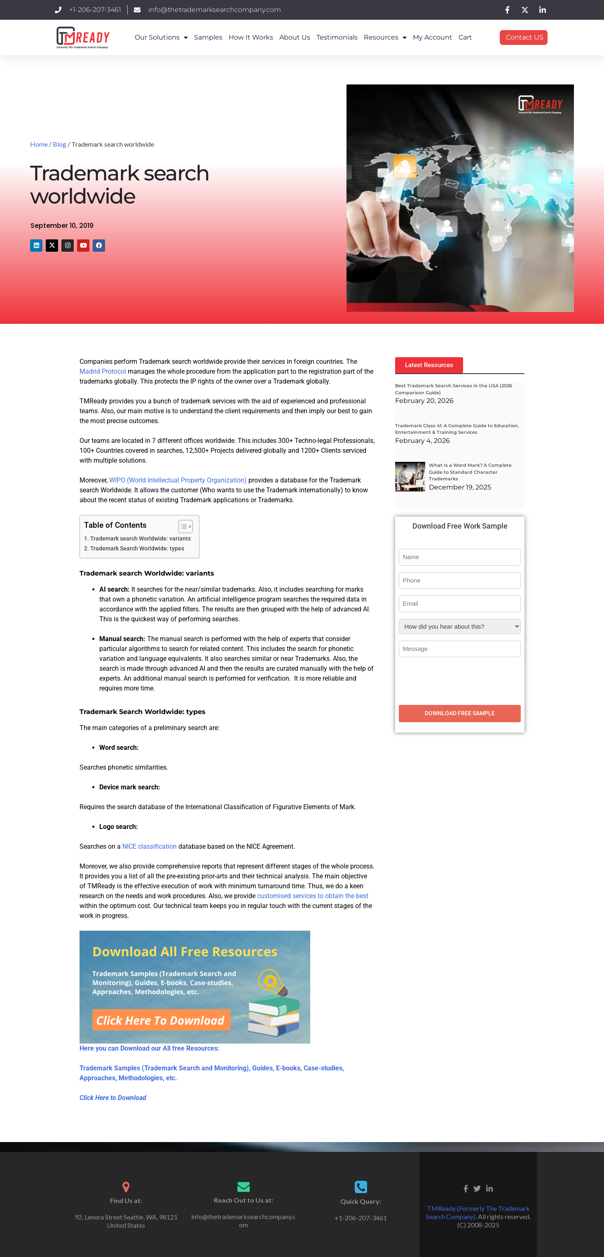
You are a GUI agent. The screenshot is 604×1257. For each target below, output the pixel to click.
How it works (251, 37)
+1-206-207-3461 (361, 1218)
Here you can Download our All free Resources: (150, 1048)
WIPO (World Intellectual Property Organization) (178, 480)
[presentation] (461, 680)
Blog (59, 144)
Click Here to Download (113, 1098)
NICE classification (149, 846)
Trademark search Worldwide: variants (140, 538)
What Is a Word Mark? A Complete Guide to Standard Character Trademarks (470, 472)
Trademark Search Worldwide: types (138, 548)
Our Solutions (161, 37)
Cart (465, 37)
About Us (294, 37)
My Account (432, 37)
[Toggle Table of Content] (181, 527)
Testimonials (337, 37)
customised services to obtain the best (312, 896)
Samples (208, 37)
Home (39, 144)
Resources (385, 37)
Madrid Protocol (103, 371)
